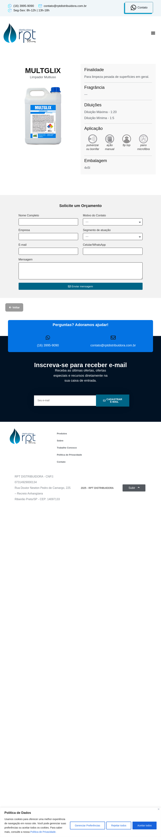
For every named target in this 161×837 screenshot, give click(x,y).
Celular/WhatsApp (94, 244)
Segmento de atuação (97, 230)
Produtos (62, 433)
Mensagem (26, 259)
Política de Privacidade (69, 454)
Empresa (24, 230)
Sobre (60, 440)
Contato (61, 462)
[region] (80, 820)
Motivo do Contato (94, 215)
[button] (153, 33)
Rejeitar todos (117, 823)
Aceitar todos (144, 823)
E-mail (23, 244)
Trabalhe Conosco (67, 447)
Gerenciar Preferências (85, 823)
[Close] (158, 805)
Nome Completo (29, 215)
